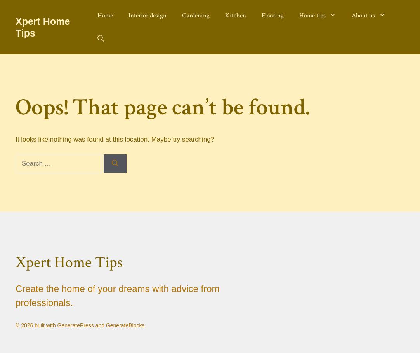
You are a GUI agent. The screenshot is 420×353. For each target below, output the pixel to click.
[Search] (115, 163)
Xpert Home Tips (69, 262)
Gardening (196, 15)
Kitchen (235, 15)
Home (105, 15)
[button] (101, 39)
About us (372, 15)
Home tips (321, 15)
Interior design (147, 15)
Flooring (273, 15)
